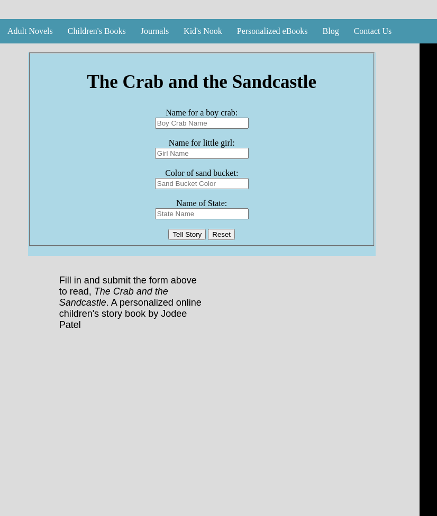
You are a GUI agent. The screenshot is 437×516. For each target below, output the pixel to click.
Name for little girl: (202, 142)
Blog (331, 30)
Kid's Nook (203, 30)
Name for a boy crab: (202, 112)
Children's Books (97, 30)
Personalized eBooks (272, 30)
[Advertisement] (208, 433)
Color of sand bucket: (201, 172)
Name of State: (201, 203)
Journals (155, 30)
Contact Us (373, 30)
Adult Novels (30, 30)
